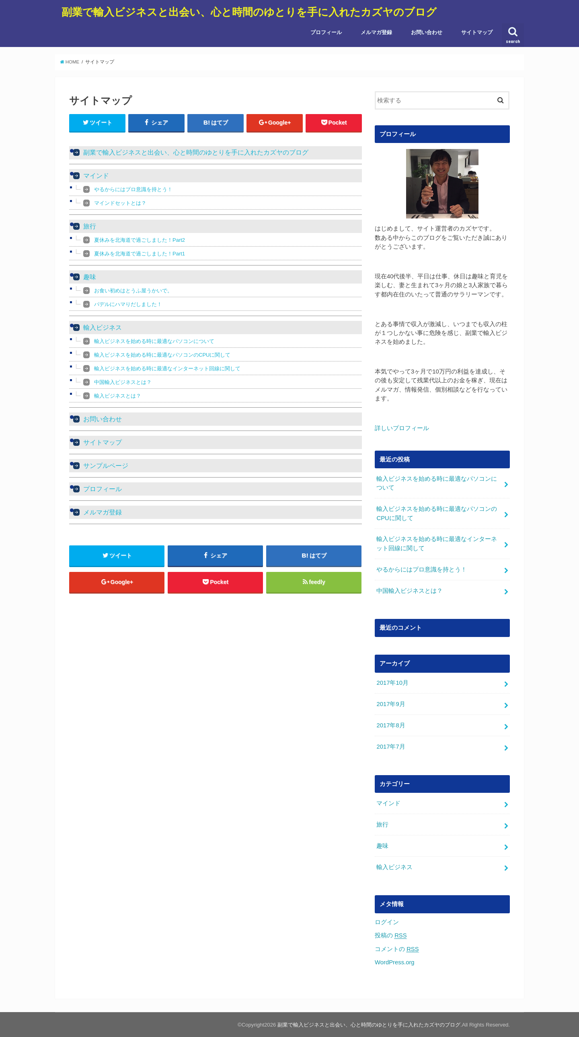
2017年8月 (390, 725)
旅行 (89, 226)
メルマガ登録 (376, 32)
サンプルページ (105, 465)
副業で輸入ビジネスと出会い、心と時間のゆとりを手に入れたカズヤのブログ (249, 11)
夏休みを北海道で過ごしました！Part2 (139, 240)
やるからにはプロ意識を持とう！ (133, 189)
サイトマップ (477, 32)
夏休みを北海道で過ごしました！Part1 (139, 254)
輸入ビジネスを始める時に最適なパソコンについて (154, 341)
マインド (96, 175)
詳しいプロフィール (402, 428)
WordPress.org (395, 962)
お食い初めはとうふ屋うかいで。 (133, 291)
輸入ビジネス (102, 327)
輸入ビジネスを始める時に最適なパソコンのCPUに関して (162, 355)
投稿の (391, 935)
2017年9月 (390, 704)
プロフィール (326, 32)
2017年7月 (390, 746)
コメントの (397, 948)
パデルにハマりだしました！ (128, 304)
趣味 (89, 277)
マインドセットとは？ (120, 203)
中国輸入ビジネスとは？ (123, 382)
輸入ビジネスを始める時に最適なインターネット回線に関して (167, 368)
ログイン (387, 922)
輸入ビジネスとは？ (117, 396)
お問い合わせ (426, 32)
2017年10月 (392, 683)
